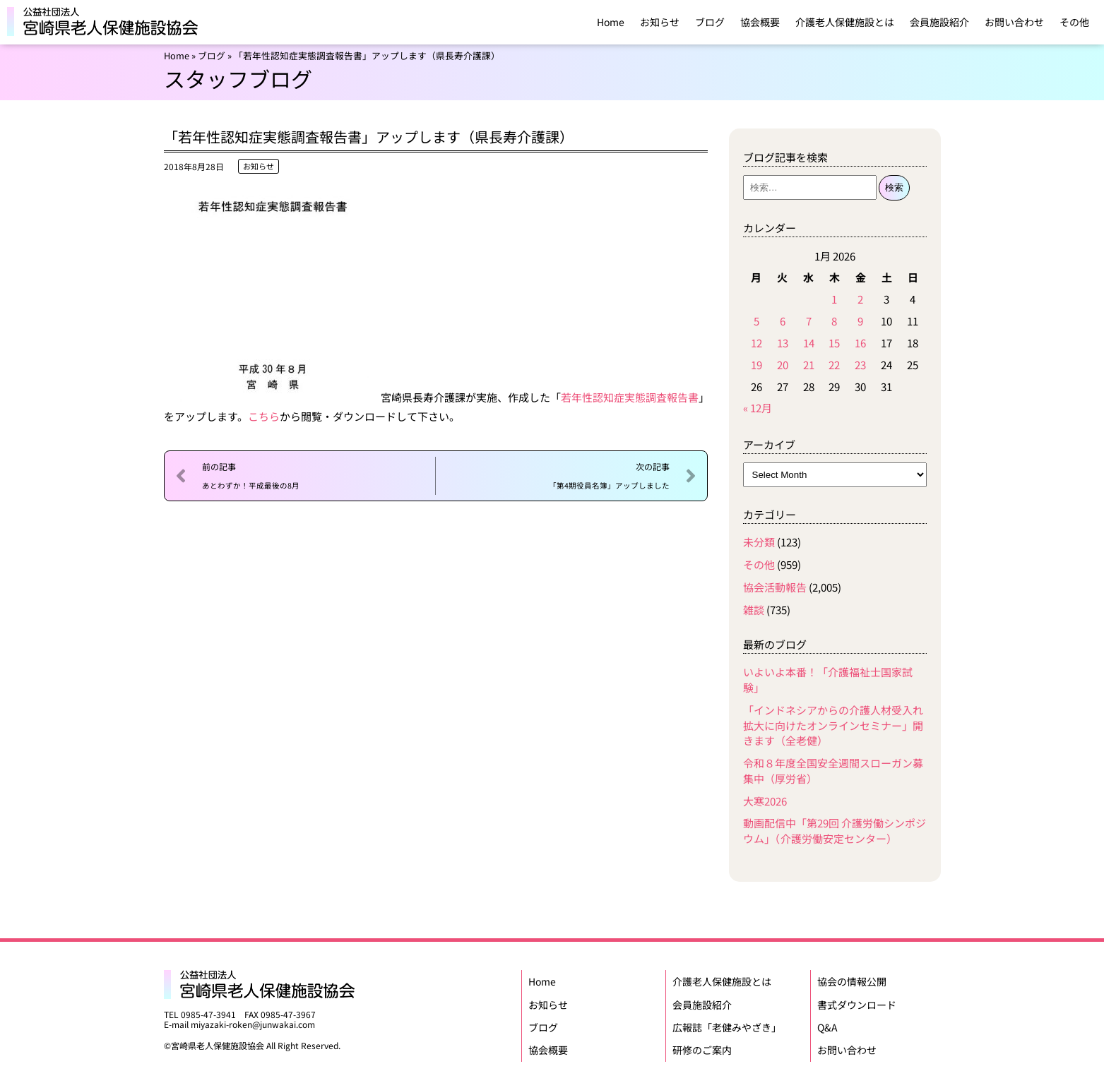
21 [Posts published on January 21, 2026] (808, 364)
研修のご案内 (702, 1044)
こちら (264, 416)
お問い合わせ (1014, 22)
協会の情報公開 (851, 981)
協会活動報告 (775, 587)
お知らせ (659, 22)
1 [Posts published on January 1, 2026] (834, 299)
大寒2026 (765, 801)
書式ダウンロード (856, 1002)
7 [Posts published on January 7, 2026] (809, 320)
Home (610, 22)
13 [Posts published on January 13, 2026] (782, 342)
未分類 (759, 541)
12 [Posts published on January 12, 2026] (756, 342)
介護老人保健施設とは (844, 22)
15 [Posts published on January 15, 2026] (834, 342)
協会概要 (760, 22)
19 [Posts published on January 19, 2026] (756, 364)
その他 (1074, 22)
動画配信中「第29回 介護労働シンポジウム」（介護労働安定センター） (834, 830)
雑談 (753, 609)
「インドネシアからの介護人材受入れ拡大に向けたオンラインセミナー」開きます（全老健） (833, 725)
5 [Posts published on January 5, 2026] (756, 320)
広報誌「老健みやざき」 (726, 1023)
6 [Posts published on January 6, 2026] (782, 320)
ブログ (710, 22)
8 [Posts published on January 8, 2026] (834, 320)
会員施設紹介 (939, 22)
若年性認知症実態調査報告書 (630, 397)
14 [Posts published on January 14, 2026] (808, 342)
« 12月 (757, 407)
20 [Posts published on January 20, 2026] (782, 364)
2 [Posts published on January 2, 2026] (860, 299)
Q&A (827, 1023)
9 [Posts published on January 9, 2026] (860, 320)
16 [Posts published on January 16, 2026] (860, 342)
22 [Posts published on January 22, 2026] (834, 364)
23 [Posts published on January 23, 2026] (860, 364)
